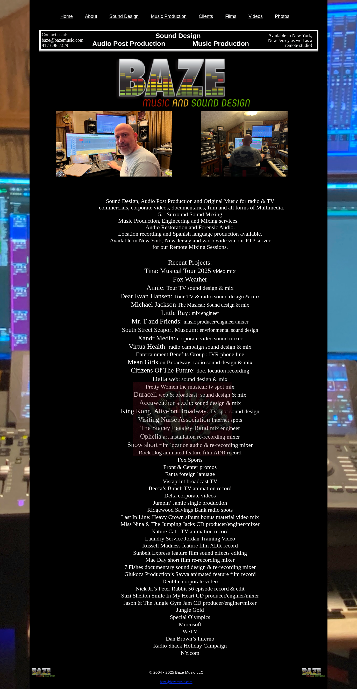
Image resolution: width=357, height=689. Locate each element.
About (91, 16)
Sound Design (124, 16)
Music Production (169, 16)
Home (66, 16)
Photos (282, 16)
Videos (255, 16)
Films (230, 16)
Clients (206, 16)
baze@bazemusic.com (62, 40)
